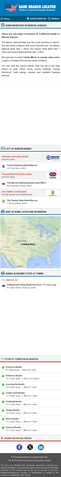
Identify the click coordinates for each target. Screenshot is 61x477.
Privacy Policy (39, 460)
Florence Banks (14, 367)
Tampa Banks (13, 410)
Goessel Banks (13, 427)
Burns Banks (12, 418)
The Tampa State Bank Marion (22, 200)
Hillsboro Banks (14, 375)
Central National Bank (14, 156)
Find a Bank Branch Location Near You (30, 457)
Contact (48, 460)
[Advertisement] (30, 112)
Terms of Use (28, 460)
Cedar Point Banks (15, 393)
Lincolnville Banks (15, 384)
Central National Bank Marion (22, 165)
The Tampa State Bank (13, 192)
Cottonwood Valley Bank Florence (24, 285)
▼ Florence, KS (9, 280)
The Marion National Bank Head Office (26, 183)
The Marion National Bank (16, 174)
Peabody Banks (14, 401)
